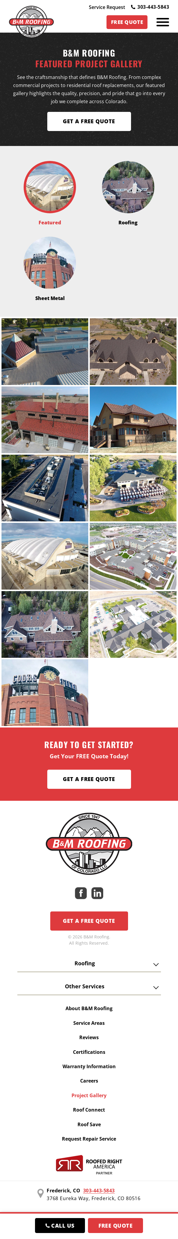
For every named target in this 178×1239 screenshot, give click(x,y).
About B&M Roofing (89, 1008)
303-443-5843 (150, 7)
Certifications (89, 1052)
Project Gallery (89, 1095)
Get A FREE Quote (89, 121)
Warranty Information (89, 1066)
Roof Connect (89, 1109)
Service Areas (89, 1023)
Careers (89, 1080)
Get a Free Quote (89, 779)
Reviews (89, 1037)
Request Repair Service (89, 1139)
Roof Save (89, 1124)
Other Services (84, 986)
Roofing (84, 963)
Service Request (107, 7)
